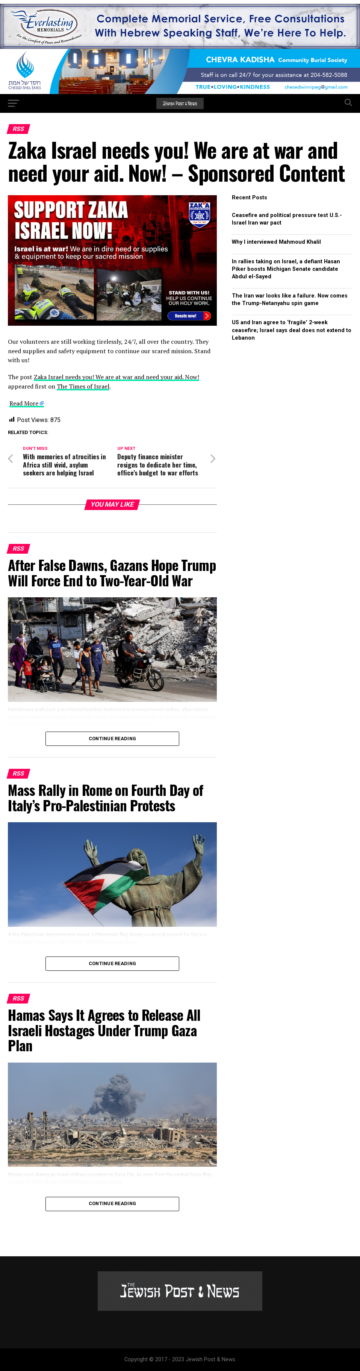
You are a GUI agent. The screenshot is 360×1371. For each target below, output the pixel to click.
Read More (23, 403)
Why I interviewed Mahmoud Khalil (276, 242)
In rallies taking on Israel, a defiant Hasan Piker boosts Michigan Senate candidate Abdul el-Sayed (286, 269)
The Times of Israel (83, 386)
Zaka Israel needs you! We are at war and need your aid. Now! (116, 377)
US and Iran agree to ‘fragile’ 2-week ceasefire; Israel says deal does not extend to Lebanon (291, 330)
